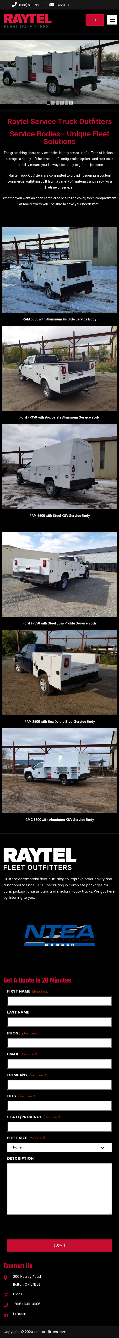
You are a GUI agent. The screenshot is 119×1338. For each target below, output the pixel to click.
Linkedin (19, 1313)
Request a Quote (95, 20)
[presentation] (43, 1227)
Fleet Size (17, 1138)
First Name (18, 991)
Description (20, 1158)
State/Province (24, 1117)
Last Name (18, 1012)
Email (13, 1054)
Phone (14, 1033)
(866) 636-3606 (26, 1304)
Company (17, 1075)
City (12, 1096)
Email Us (59, 5)
